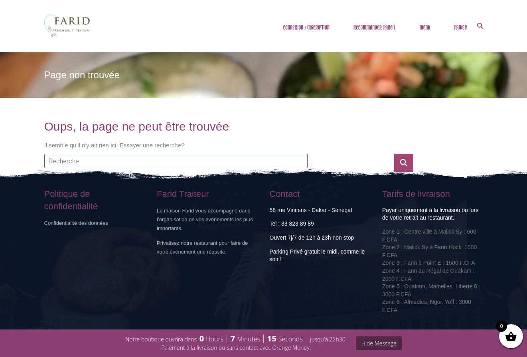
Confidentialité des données (76, 223)
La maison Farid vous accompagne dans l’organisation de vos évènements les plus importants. (205, 219)
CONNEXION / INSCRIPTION (306, 28)
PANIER (460, 28)
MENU (425, 28)
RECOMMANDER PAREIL (374, 28)
